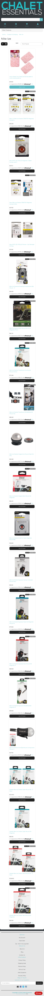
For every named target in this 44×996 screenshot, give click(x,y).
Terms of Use (22, 969)
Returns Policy (22, 966)
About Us (22, 949)
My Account (22, 937)
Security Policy (22, 975)
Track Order (22, 940)
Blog (22, 952)
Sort (17, 43)
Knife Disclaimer (22, 972)
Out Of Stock (22, 129)
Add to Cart (22, 87)
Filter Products (6, 30)
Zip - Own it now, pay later (22, 943)
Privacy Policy (22, 960)
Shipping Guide (22, 963)
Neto (27, 993)
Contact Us (22, 955)
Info (32, 84)
